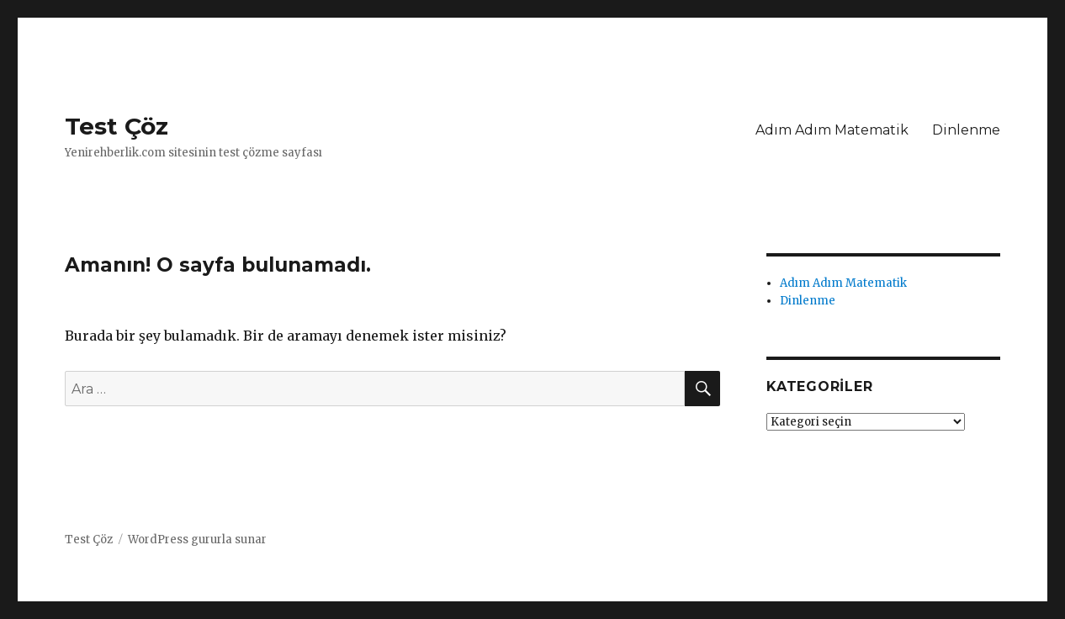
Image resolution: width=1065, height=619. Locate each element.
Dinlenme (966, 130)
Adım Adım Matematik (832, 130)
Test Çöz (116, 126)
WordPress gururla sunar (197, 539)
